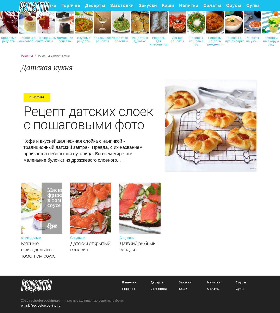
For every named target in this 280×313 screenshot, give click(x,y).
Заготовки (122, 5)
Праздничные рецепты (46, 39)
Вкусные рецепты (84, 39)
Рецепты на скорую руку (271, 41)
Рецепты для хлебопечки (159, 41)
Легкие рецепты (177, 39)
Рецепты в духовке (140, 39)
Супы (252, 5)
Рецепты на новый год (196, 41)
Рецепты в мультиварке (234, 39)
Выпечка (46, 5)
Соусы (234, 5)
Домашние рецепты (65, 39)
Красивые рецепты (9, 39)
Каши (168, 5)
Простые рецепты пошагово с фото (36, 286)
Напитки (188, 5)
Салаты (212, 5)
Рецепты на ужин (252, 39)
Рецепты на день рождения (215, 41)
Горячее (70, 5)
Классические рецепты (102, 39)
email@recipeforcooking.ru (41, 305)
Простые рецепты (121, 39)
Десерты (95, 5)
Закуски (148, 5)
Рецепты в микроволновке (28, 39)
